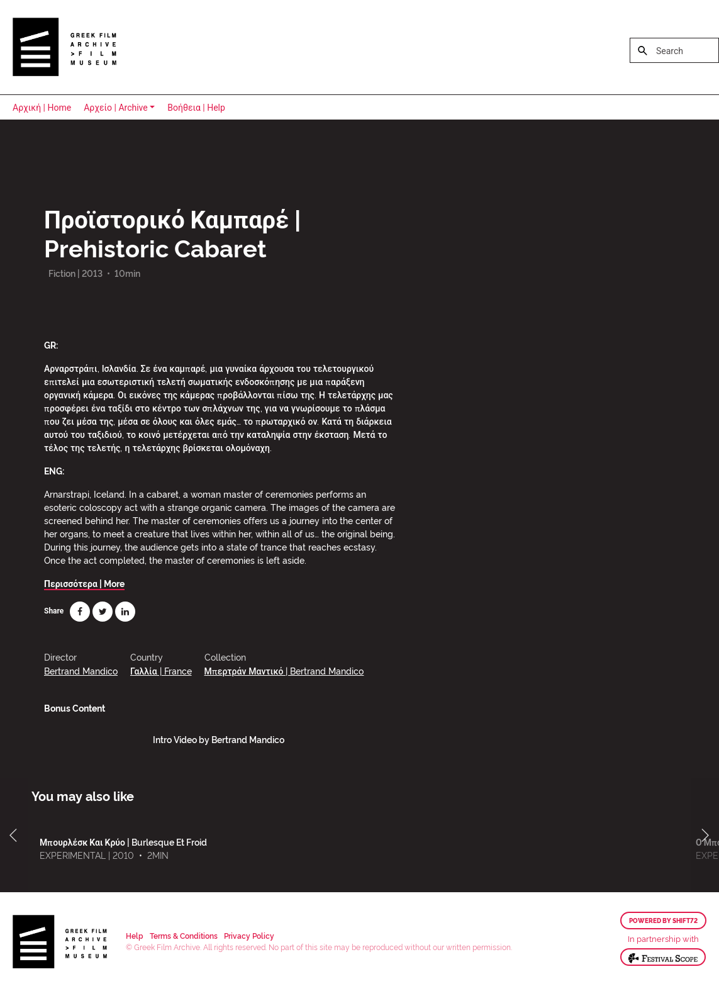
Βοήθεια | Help (196, 108)
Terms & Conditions (184, 935)
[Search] (674, 50)
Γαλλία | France (161, 670)
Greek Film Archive (64, 47)
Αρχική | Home (42, 108)
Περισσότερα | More (84, 583)
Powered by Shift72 (663, 920)
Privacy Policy (249, 935)
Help (134, 935)
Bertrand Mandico (81, 670)
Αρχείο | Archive (116, 108)
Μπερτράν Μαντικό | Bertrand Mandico (284, 670)
